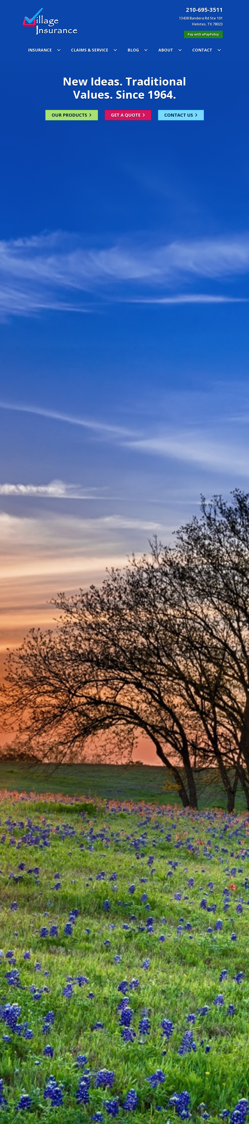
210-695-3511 (204, 10)
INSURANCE (44, 50)
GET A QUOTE (128, 111)
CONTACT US (181, 111)
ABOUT (170, 50)
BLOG (138, 50)
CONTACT (206, 50)
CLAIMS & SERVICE (94, 50)
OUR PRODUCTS (72, 111)
